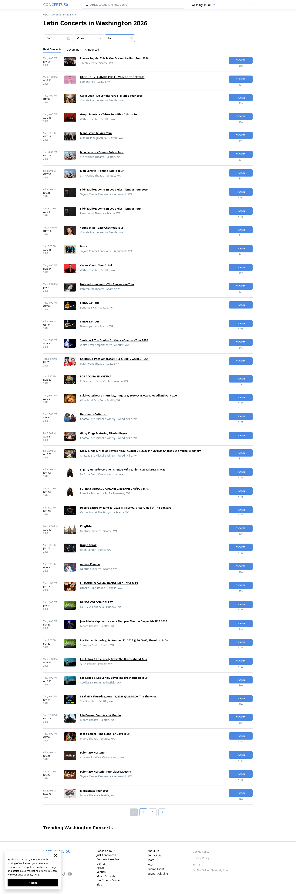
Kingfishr (86, 526)
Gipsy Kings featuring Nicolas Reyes (103, 433)
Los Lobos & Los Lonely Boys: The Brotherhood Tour (113, 659)
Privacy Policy (201, 858)
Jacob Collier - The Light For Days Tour (105, 734)
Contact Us (154, 855)
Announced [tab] (92, 49)
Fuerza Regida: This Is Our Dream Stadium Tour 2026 (114, 58)
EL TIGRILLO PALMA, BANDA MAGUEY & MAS (109, 583)
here (36, 874)
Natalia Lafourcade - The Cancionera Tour (107, 284)
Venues (101, 872)
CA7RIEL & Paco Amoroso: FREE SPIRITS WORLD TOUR (115, 359)
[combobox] (203, 5)
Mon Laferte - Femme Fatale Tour (101, 152)
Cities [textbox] (80, 38)
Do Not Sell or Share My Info (210, 870)
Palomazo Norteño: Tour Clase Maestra (105, 771)
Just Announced (106, 855)
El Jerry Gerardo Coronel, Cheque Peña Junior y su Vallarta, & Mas (122, 469)
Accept (33, 882)
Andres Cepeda (90, 564)
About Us (153, 851)
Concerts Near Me (107, 859)
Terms (196, 864)
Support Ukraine (158, 873)
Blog (99, 884)
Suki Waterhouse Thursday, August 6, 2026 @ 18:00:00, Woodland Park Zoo (128, 395)
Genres (100, 863)
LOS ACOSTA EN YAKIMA (95, 376)
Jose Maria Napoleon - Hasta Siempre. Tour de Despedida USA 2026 (123, 621)
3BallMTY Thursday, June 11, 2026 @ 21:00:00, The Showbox (118, 696)
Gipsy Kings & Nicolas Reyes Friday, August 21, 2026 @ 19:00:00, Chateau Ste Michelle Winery (140, 451)
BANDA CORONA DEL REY (96, 602)
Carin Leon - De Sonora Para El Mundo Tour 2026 (111, 95)
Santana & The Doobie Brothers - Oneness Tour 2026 (114, 340)
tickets (240, 60)
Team (151, 860)
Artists (100, 867)
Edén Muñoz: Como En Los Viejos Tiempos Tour (110, 208)
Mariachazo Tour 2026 (94, 790)
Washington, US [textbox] (201, 5)
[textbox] (120, 38)
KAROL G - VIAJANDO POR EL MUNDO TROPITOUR (112, 77)
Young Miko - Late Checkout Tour (101, 227)
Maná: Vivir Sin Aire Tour (96, 133)
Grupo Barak (88, 545)
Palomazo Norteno (92, 752)
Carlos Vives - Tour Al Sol (96, 265)
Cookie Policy (201, 851)
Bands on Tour (105, 851)
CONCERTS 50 (55, 4)
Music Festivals (105, 876)
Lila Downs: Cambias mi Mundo (100, 715)
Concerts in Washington (64, 14)
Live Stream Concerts (109, 880)
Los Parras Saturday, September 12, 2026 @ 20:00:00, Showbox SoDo (124, 640)
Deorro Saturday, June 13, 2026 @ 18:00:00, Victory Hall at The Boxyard (125, 507)
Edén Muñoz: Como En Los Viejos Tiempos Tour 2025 (114, 189)
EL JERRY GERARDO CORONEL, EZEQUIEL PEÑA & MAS (114, 488)
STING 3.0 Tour (89, 303)
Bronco (84, 246)
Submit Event (156, 869)
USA (45, 14)
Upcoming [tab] (73, 49)
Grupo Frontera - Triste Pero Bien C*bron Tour (110, 114)
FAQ (150, 864)
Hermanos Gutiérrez (93, 414)
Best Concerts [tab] (52, 49)
